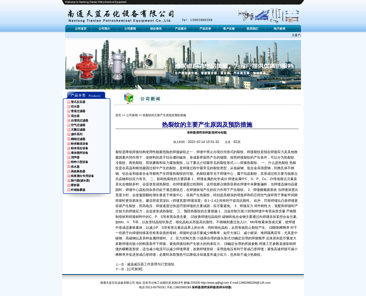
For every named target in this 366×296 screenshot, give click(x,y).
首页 (118, 115)
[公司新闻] (134, 269)
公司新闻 (132, 115)
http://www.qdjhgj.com (215, 282)
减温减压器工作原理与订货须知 (150, 264)
